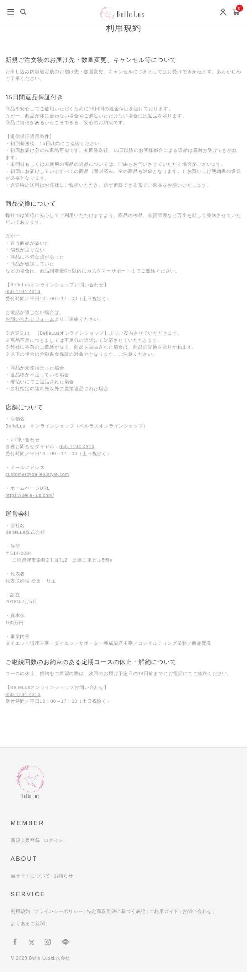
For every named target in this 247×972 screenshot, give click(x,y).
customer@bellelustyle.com (37, 474)
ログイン (53, 840)
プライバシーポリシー (58, 911)
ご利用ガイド (164, 911)
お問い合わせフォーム (29, 319)
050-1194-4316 (23, 291)
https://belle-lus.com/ (29, 495)
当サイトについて (30, 875)
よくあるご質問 (28, 923)
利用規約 (20, 911)
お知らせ (63, 875)
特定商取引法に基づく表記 (116, 911)
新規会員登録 (25, 840)
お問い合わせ (197, 911)
